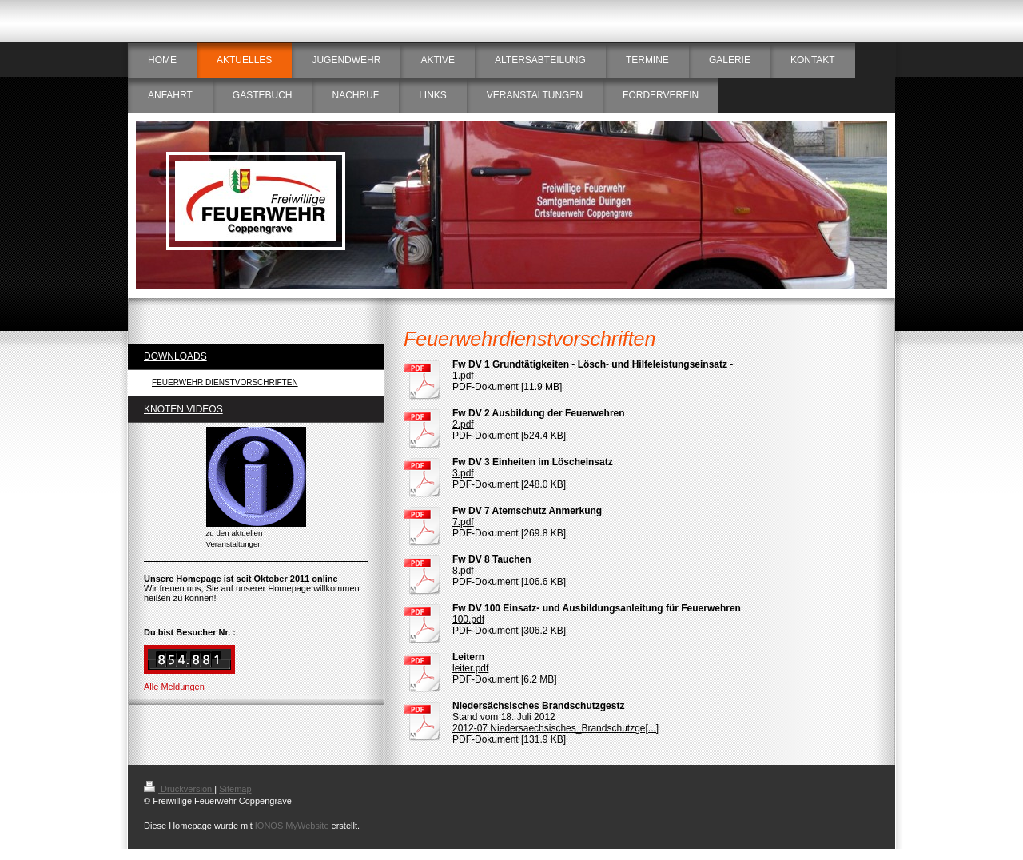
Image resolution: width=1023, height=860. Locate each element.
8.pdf (463, 570)
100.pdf (468, 619)
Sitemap (235, 789)
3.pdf (463, 473)
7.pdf (463, 522)
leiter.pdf (470, 668)
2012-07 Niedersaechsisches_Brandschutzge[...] (555, 728)
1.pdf (463, 375)
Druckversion (179, 789)
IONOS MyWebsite (292, 825)
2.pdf (463, 424)
